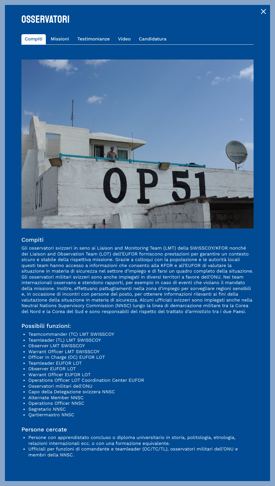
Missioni (60, 39)
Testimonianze (93, 39)
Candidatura (153, 39)
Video (124, 39)
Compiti (34, 39)
